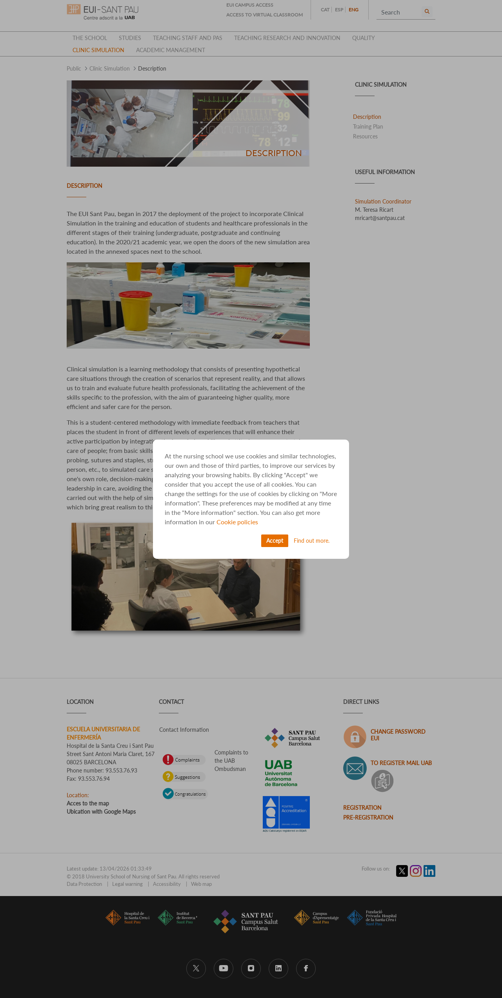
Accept (274, 540)
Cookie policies (237, 521)
